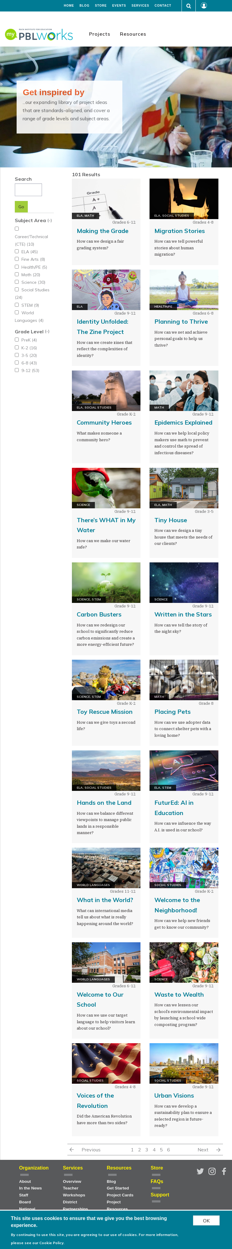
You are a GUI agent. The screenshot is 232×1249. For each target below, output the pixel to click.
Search (23, 179)
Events (119, 5)
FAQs (157, 1181)
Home (69, 5)
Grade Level (29, 324)
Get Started (118, 1188)
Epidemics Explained (183, 422)
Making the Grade (102, 231)
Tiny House (170, 520)
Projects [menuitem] (99, 34)
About (25, 1181)
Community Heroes (104, 422)
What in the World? (105, 900)
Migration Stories (179, 231)
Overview (72, 1181)
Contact (163, 5)
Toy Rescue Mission (105, 711)
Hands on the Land (104, 802)
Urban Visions (174, 1095)
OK (206, 1221)
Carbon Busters (99, 614)
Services (140, 5)
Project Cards (120, 1195)
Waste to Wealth (179, 994)
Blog (84, 5)
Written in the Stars (183, 614)
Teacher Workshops (74, 1191)
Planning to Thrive (181, 321)
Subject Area (30, 220)
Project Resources (117, 1205)
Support (160, 1194)
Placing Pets (172, 711)
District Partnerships (75, 1205)
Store (101, 5)
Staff (23, 1195)
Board (25, 1202)
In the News (30, 1188)
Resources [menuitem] (133, 34)
